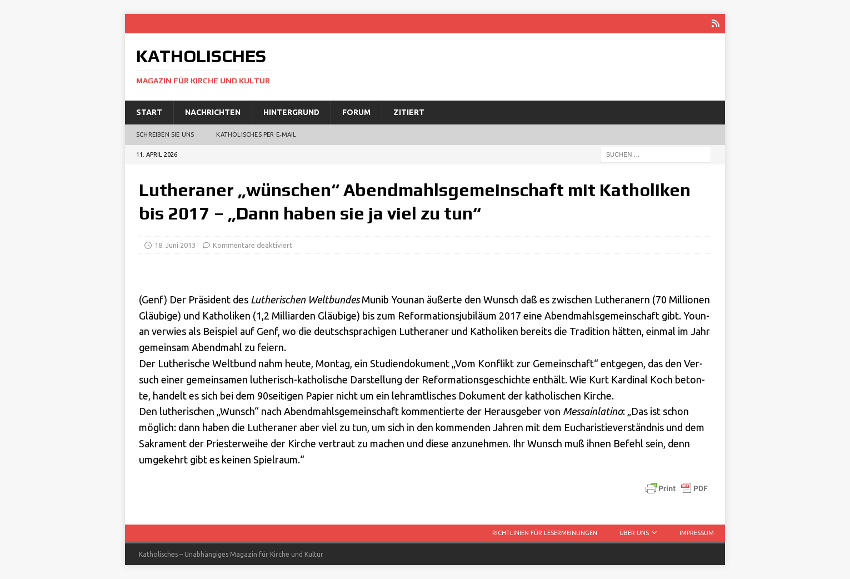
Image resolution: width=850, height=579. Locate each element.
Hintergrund (291, 112)
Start (149, 112)
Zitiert (408, 112)
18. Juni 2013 (175, 245)
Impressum (696, 533)
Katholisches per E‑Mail (256, 134)
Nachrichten (213, 112)
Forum (356, 112)
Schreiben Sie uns (165, 134)
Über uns (634, 533)
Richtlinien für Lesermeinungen (544, 533)
